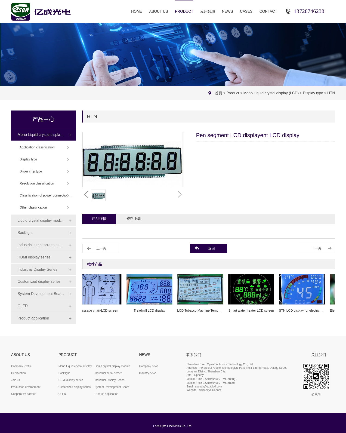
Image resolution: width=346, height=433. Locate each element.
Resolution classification (36, 183)
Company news (148, 366)
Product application (33, 318)
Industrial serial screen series (41, 245)
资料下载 (133, 219)
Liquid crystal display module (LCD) (41, 220)
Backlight (25, 233)
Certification (18, 373)
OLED (23, 306)
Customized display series (39, 281)
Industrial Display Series (37, 269)
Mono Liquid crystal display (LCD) (271, 93)
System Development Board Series (41, 294)
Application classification (37, 147)
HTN (331, 93)
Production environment (25, 387)
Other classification (33, 207)
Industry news (147, 373)
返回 (211, 248)
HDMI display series (34, 257)
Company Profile (21, 366)
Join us (15, 380)
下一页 (316, 248)
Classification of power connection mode (46, 195)
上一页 (101, 248)
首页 (218, 93)
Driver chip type (30, 171)
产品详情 (99, 219)
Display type (313, 93)
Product (232, 93)
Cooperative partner (23, 394)
